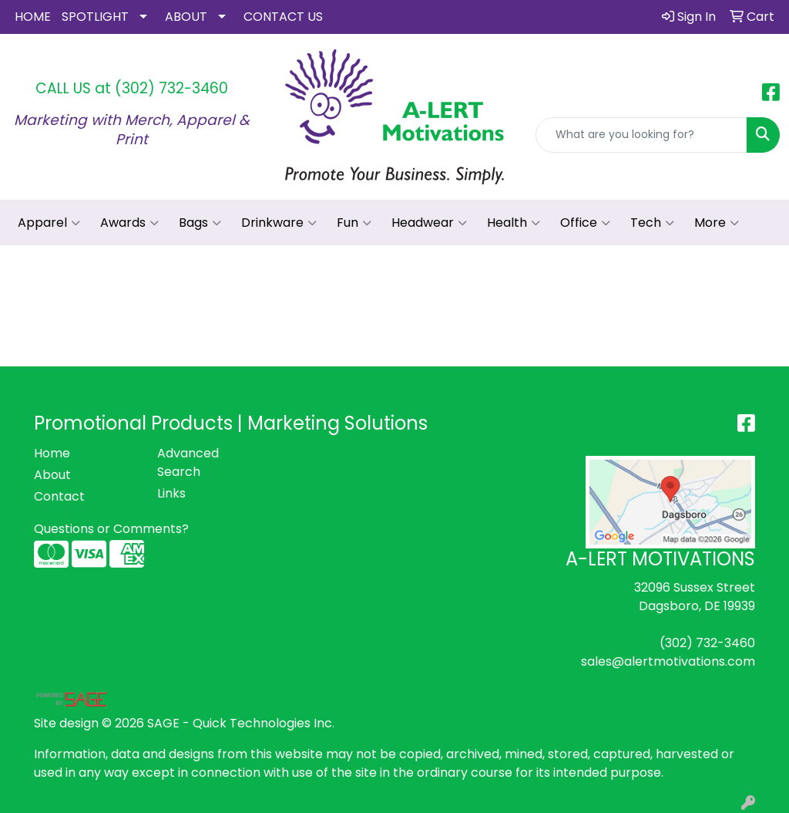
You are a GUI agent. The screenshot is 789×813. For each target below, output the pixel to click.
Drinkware (279, 223)
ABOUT (186, 16)
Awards (129, 223)
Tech (652, 223)
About (52, 475)
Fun (354, 223)
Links (171, 493)
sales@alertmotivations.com (668, 661)
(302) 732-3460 (171, 88)
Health (513, 223)
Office (585, 223)
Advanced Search (188, 462)
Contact (59, 496)
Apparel (49, 223)
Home (52, 453)
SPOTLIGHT (95, 16)
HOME (33, 16)
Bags (200, 223)
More (716, 223)
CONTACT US (283, 16)
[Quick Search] (641, 135)
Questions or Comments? (111, 529)
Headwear (429, 223)
